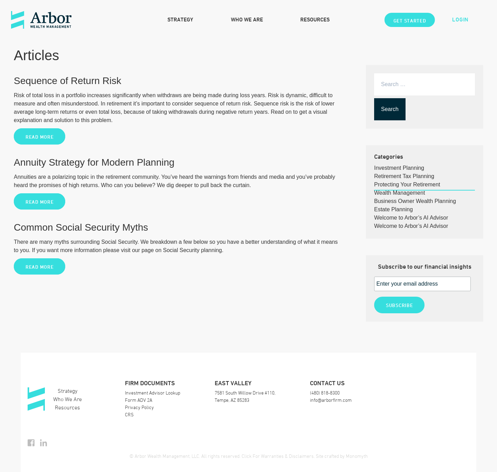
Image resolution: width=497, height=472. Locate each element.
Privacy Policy (139, 407)
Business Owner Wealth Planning (415, 201)
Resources (315, 19)
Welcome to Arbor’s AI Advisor (411, 218)
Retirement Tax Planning (404, 176)
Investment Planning (399, 168)
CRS (129, 414)
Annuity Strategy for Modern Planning (94, 162)
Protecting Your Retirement (407, 184)
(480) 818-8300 (325, 393)
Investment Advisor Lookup (152, 393)
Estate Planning (393, 209)
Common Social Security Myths (81, 227)
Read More (39, 137)
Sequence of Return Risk (67, 80)
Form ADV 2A (138, 400)
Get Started (409, 21)
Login (460, 19)
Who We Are (247, 19)
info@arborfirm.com (331, 400)
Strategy (180, 19)
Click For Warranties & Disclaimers (278, 456)
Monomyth (357, 456)
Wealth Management (399, 193)
